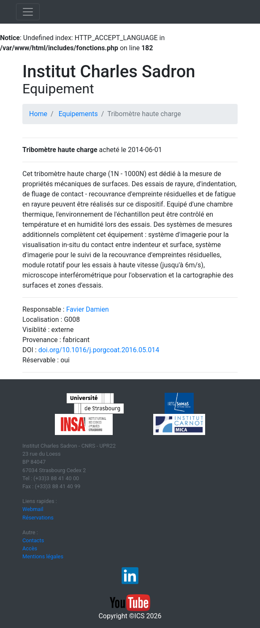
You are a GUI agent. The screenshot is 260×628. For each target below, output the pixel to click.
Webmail (32, 509)
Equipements (78, 114)
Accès (29, 548)
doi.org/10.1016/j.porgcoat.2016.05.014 (98, 350)
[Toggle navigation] (28, 11)
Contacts (33, 540)
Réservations (38, 517)
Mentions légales (42, 556)
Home (38, 114)
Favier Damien (87, 309)
